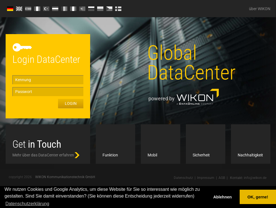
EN (19, 8)
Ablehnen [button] (222, 197)
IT (73, 8)
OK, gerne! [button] (258, 197)
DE (10, 8)
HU (55, 8)
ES (28, 8)
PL (100, 8)
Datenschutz (183, 178)
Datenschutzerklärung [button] (27, 203)
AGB (222, 178)
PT (82, 8)
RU (91, 8)
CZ (109, 8)
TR (46, 8)
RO (64, 8)
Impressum (205, 178)
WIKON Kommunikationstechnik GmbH (65, 177)
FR (37, 8)
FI (118, 8)
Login (71, 103)
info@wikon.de (255, 178)
